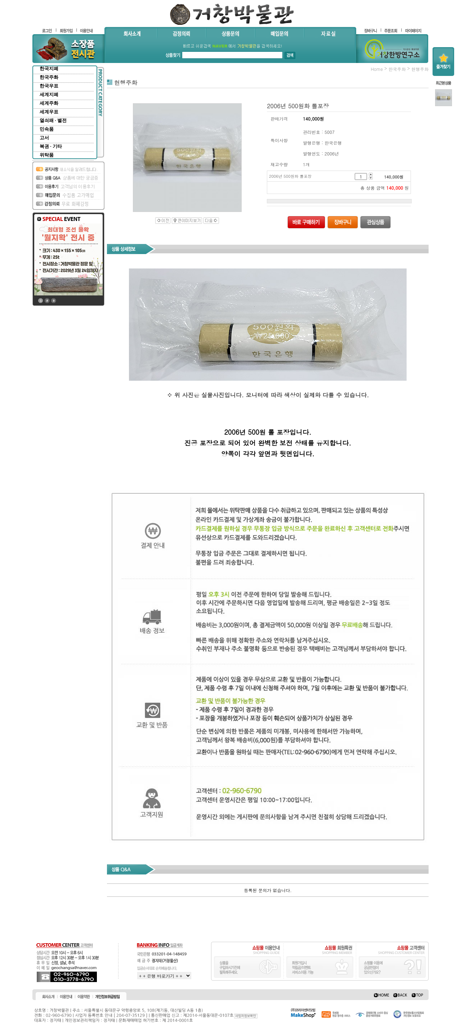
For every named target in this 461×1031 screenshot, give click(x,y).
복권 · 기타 (51, 146)
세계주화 (49, 103)
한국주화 (49, 77)
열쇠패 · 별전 (53, 120)
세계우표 (49, 111)
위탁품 (47, 155)
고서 (44, 137)
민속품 (47, 129)
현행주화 (420, 69)
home (377, 69)
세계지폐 (49, 94)
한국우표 (49, 86)
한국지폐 (49, 68)
